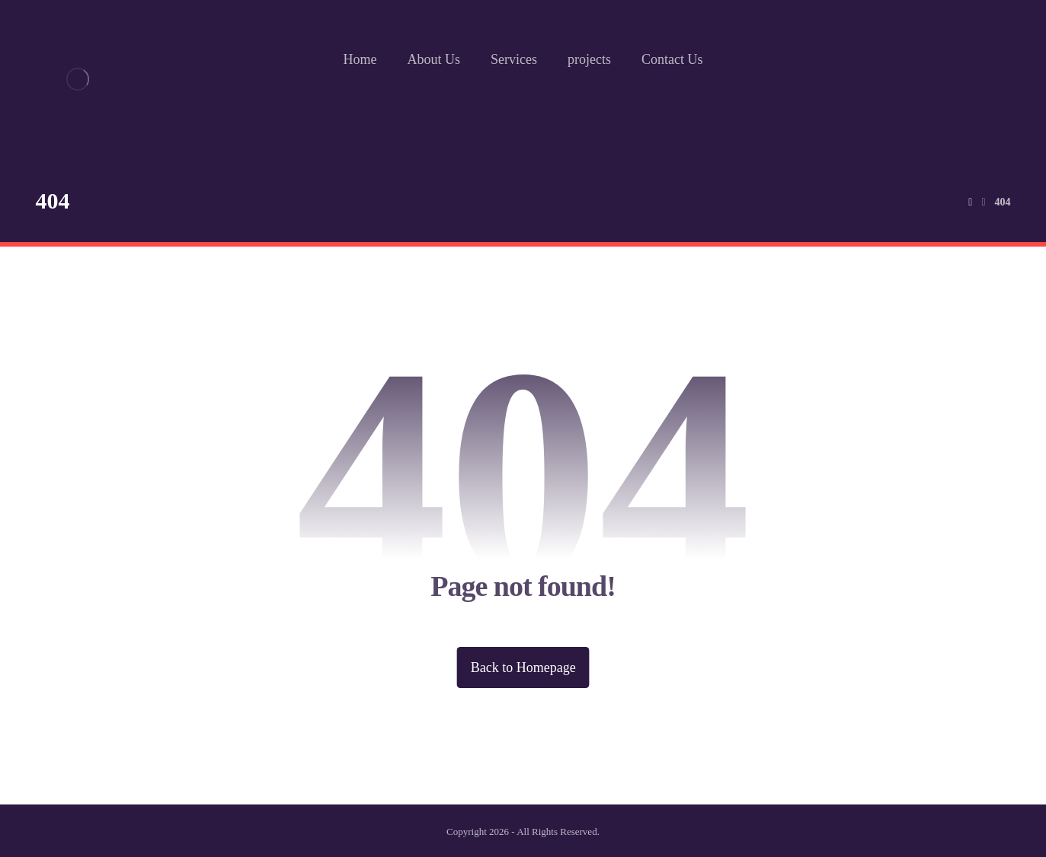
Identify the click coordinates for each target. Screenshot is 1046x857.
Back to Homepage (523, 667)
